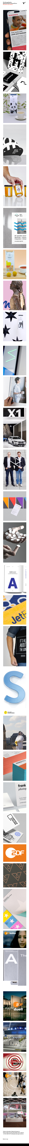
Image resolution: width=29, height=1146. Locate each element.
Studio (7, 1144)
